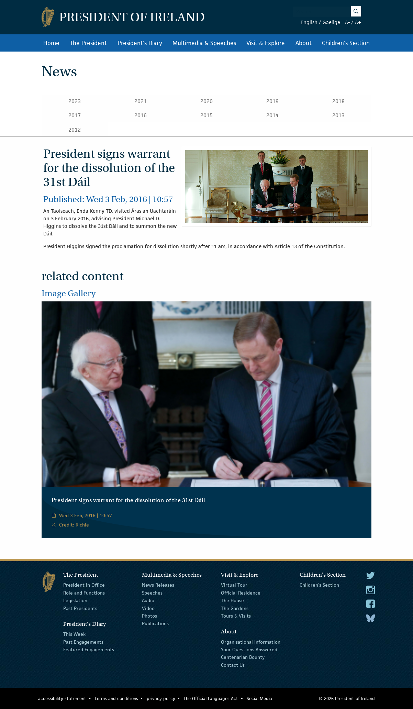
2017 (74, 115)
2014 (272, 115)
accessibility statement (62, 698)
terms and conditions (116, 698)
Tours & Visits (236, 616)
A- (347, 22)
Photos (149, 616)
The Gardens (234, 608)
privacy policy (161, 698)
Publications (155, 623)
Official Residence (240, 593)
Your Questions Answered (249, 649)
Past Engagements (83, 642)
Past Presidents (80, 608)
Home (51, 43)
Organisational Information (250, 642)
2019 (272, 101)
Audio (148, 600)
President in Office (84, 585)
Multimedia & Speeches (204, 43)
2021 (140, 101)
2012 (74, 129)
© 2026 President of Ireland (347, 698)
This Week (74, 634)
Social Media (259, 698)
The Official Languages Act (210, 698)
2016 (140, 115)
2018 (338, 101)
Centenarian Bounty (243, 657)
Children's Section (346, 43)
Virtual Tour (234, 585)
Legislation (75, 600)
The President (88, 43)
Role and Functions (84, 593)
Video (148, 608)
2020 (206, 101)
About (303, 43)
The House (232, 600)
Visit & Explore (265, 43)
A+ (358, 22)
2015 (206, 115)
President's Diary (140, 43)
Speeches (152, 593)
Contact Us (233, 665)
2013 (338, 115)
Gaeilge (331, 22)
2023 (74, 101)
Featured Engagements (88, 649)
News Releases (158, 585)
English (309, 22)
